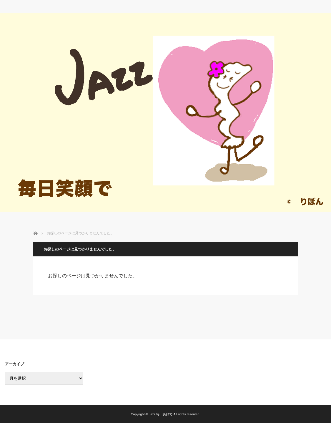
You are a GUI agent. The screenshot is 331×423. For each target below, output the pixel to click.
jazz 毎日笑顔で (161, 414)
